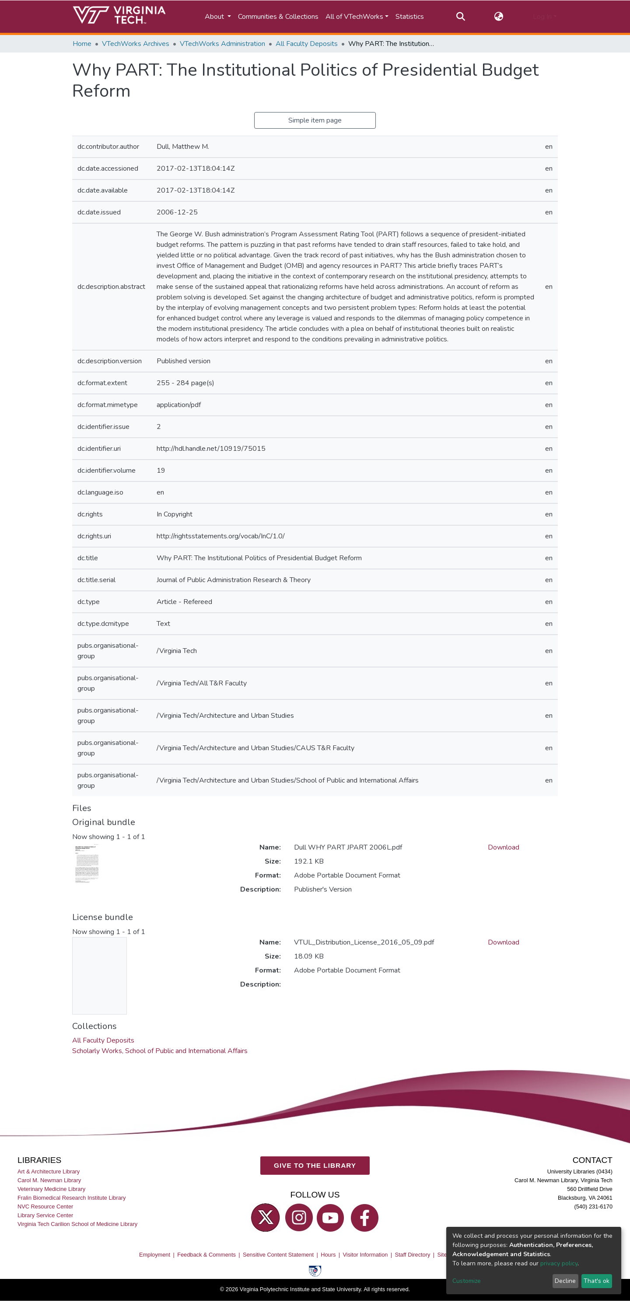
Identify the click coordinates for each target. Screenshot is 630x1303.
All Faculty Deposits (307, 44)
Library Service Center (45, 1215)
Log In (542, 16)
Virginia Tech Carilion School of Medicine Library (77, 1224)
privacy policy (559, 1263)
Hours (328, 1254)
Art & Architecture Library (49, 1171)
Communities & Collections (278, 16)
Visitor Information (365, 1254)
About (215, 16)
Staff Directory (412, 1254)
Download (503, 847)
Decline (565, 1281)
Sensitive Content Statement (278, 1254)
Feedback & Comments (206, 1254)
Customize (466, 1281)
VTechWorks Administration (222, 44)
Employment (154, 1254)
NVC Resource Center (45, 1207)
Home (82, 44)
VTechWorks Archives (135, 44)
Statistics (410, 16)
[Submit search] (460, 16)
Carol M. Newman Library (49, 1180)
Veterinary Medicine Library (51, 1189)
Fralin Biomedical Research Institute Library (72, 1197)
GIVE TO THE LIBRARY (315, 1166)
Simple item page (315, 120)
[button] (499, 16)
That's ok (596, 1281)
